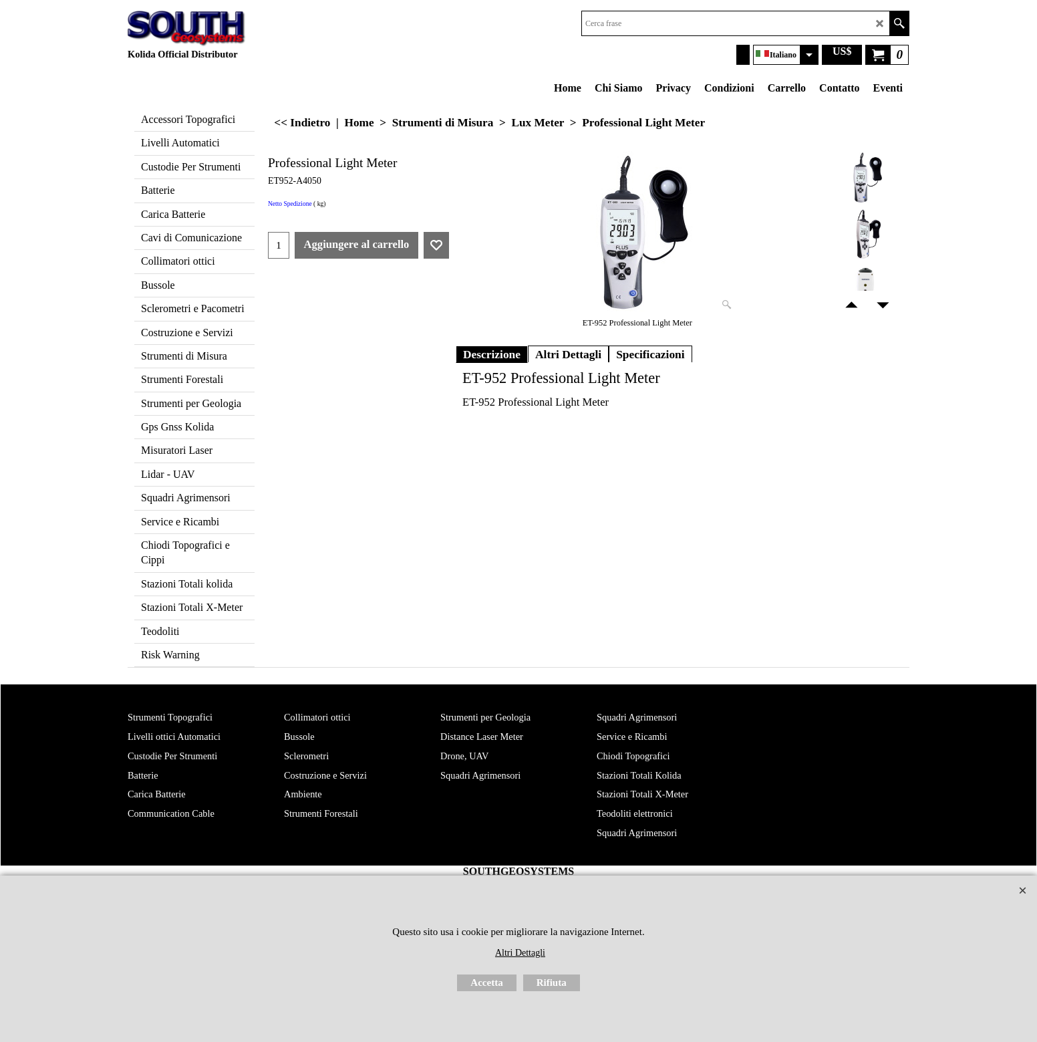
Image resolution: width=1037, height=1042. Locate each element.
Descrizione (492, 354)
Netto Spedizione (290, 204)
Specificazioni (650, 354)
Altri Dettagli (568, 354)
